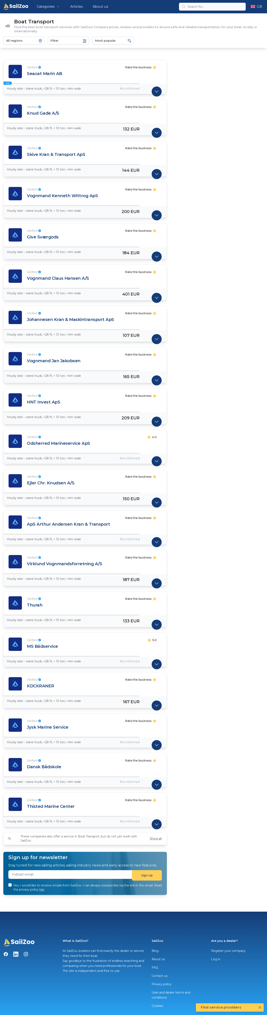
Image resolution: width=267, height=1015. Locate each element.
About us (100, 7)
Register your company (228, 951)
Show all (156, 838)
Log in (215, 959)
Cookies (157, 1006)
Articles (76, 7)
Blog (155, 951)
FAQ (155, 967)
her (41, 889)
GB (256, 7)
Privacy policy (161, 984)
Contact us (160, 976)
